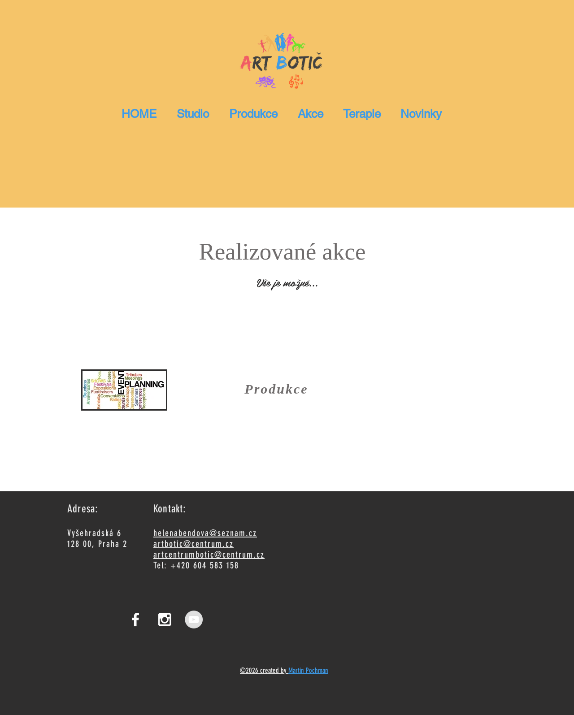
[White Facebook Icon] (135, 619)
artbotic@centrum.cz (193, 543)
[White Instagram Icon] (165, 619)
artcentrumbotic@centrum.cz (209, 554)
